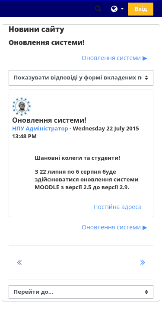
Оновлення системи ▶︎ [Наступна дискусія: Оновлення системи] (114, 58)
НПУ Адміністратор (40, 128)
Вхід (140, 9)
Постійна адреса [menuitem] (117, 207)
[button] (98, 8)
